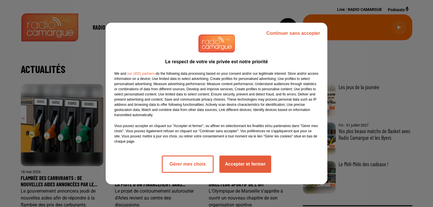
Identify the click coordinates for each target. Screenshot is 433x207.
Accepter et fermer (245, 164)
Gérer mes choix (188, 164)
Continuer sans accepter (293, 33)
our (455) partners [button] (141, 74)
